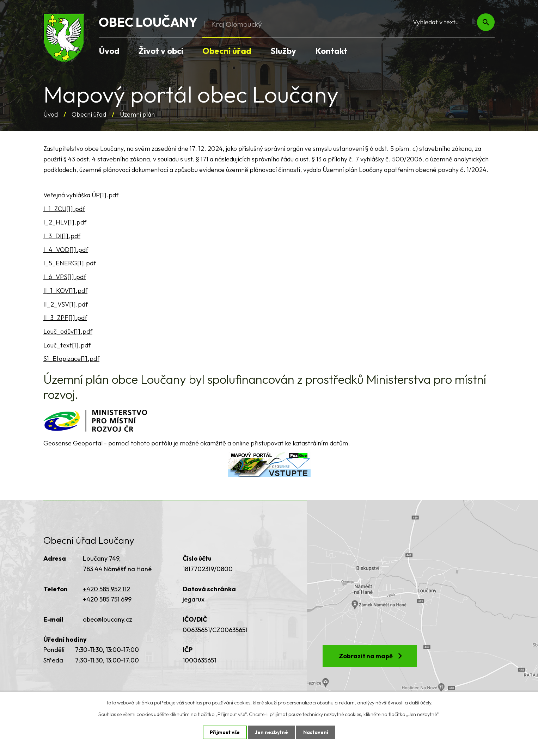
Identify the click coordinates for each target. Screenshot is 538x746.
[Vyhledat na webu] (449, 22)
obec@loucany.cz (107, 619)
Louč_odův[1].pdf (67, 331)
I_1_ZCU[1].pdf (64, 209)
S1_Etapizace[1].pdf (71, 358)
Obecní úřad (89, 114)
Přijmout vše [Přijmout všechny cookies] (225, 732)
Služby (283, 50)
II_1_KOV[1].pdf (65, 290)
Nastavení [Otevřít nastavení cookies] (315, 732)
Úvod (50, 114)
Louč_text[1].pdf (67, 345)
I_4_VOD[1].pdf (65, 250)
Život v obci (161, 50)
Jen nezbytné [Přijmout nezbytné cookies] (271, 732)
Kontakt (331, 50)
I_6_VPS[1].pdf (64, 277)
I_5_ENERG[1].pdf (69, 263)
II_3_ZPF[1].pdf (65, 318)
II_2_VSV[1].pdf (65, 304)
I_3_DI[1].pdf (61, 236)
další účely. (420, 702)
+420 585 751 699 (107, 599)
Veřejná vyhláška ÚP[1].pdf (80, 195)
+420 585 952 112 (106, 589)
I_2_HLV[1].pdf (64, 222)
